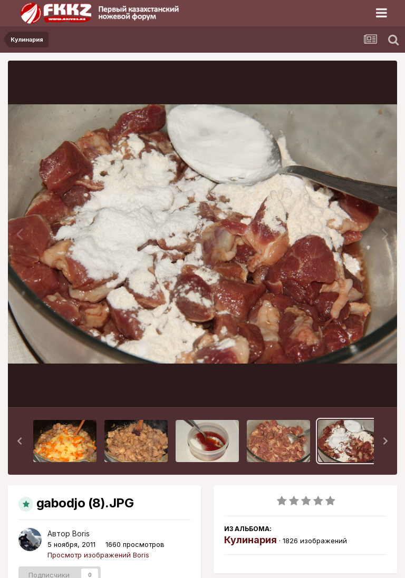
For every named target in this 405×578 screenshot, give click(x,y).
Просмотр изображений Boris (98, 555)
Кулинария (250, 539)
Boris (81, 533)
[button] (19, 441)
